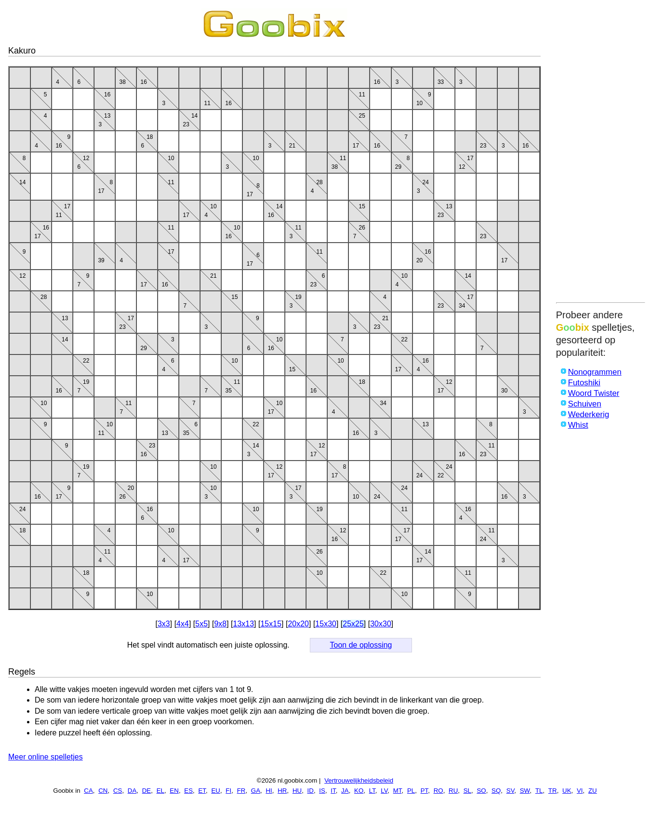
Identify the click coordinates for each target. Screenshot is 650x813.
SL (467, 790)
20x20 (298, 624)
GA (255, 790)
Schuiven (584, 403)
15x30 (325, 624)
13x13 (243, 624)
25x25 (353, 624)
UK (566, 790)
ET (202, 790)
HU (297, 790)
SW (525, 790)
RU (453, 790)
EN (174, 790)
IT (333, 790)
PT (424, 790)
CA (88, 790)
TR (552, 790)
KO (358, 790)
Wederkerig (589, 414)
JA (345, 790)
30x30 (380, 624)
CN (102, 790)
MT (397, 790)
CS (117, 790)
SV (510, 790)
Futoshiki (584, 382)
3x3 (164, 624)
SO (481, 790)
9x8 (220, 624)
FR (241, 790)
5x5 (201, 624)
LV (384, 790)
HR (282, 790)
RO (438, 790)
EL (160, 790)
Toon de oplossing (361, 645)
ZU (592, 790)
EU (215, 790)
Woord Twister (594, 393)
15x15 (270, 624)
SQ (496, 790)
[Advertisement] (600, 153)
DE (146, 790)
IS (322, 790)
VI (580, 790)
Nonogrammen (595, 372)
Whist (578, 425)
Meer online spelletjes (45, 757)
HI (268, 790)
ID (310, 790)
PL (411, 790)
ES (188, 790)
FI (228, 790)
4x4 (182, 624)
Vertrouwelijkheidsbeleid (358, 780)
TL (539, 790)
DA (132, 790)
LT (372, 790)
